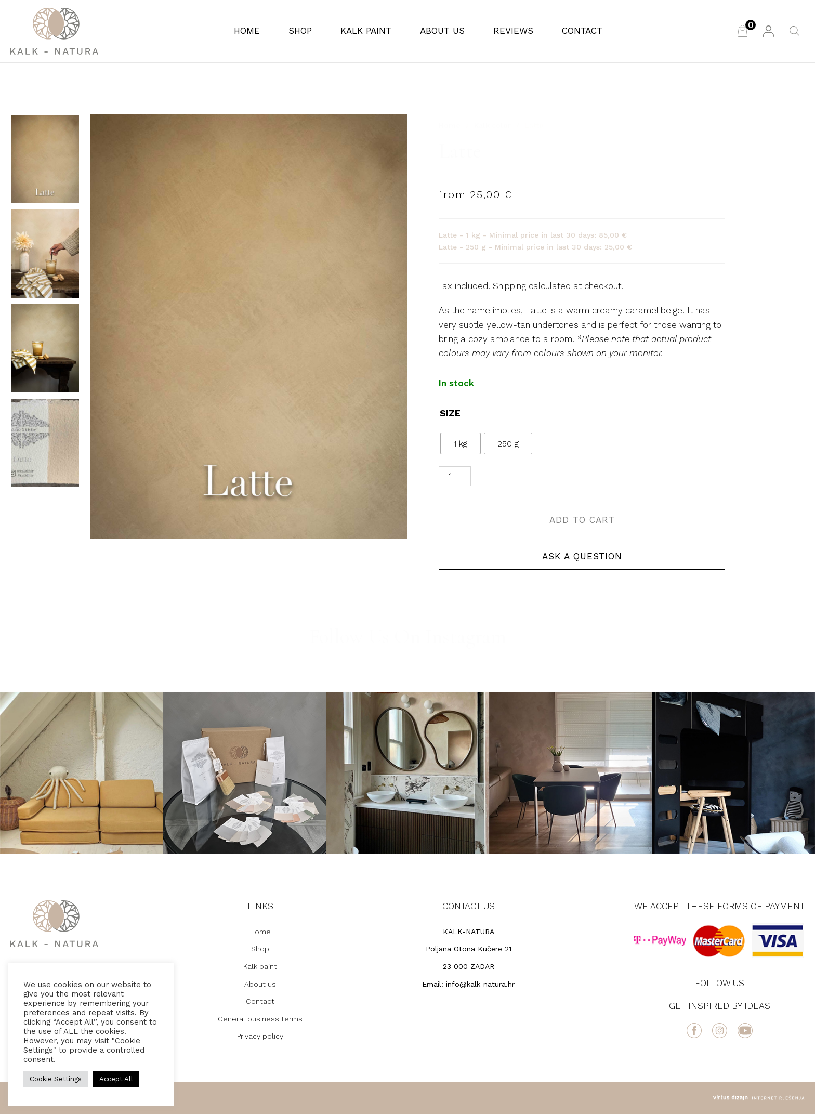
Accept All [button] (116, 1079)
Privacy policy (260, 1036)
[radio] (460, 443)
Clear (553, 443)
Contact (582, 30)
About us (442, 30)
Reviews (513, 30)
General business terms (260, 1019)
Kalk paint (365, 30)
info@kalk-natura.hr (480, 984)
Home (247, 30)
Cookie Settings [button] (56, 1079)
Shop (300, 30)
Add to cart (582, 520)
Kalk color (492, 125)
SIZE (450, 413)
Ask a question (582, 556)
